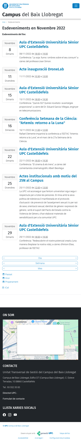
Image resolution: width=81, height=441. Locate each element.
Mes (40, 268)
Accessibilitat (23, 438)
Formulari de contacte (14, 398)
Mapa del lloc (65, 433)
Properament (11, 281)
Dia (40, 258)
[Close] (75, 5)
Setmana (40, 263)
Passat (8, 274)
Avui (7, 278)
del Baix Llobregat (32, 15)
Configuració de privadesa (60, 438)
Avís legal (38, 438)
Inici (3, 22)
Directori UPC (9, 393)
